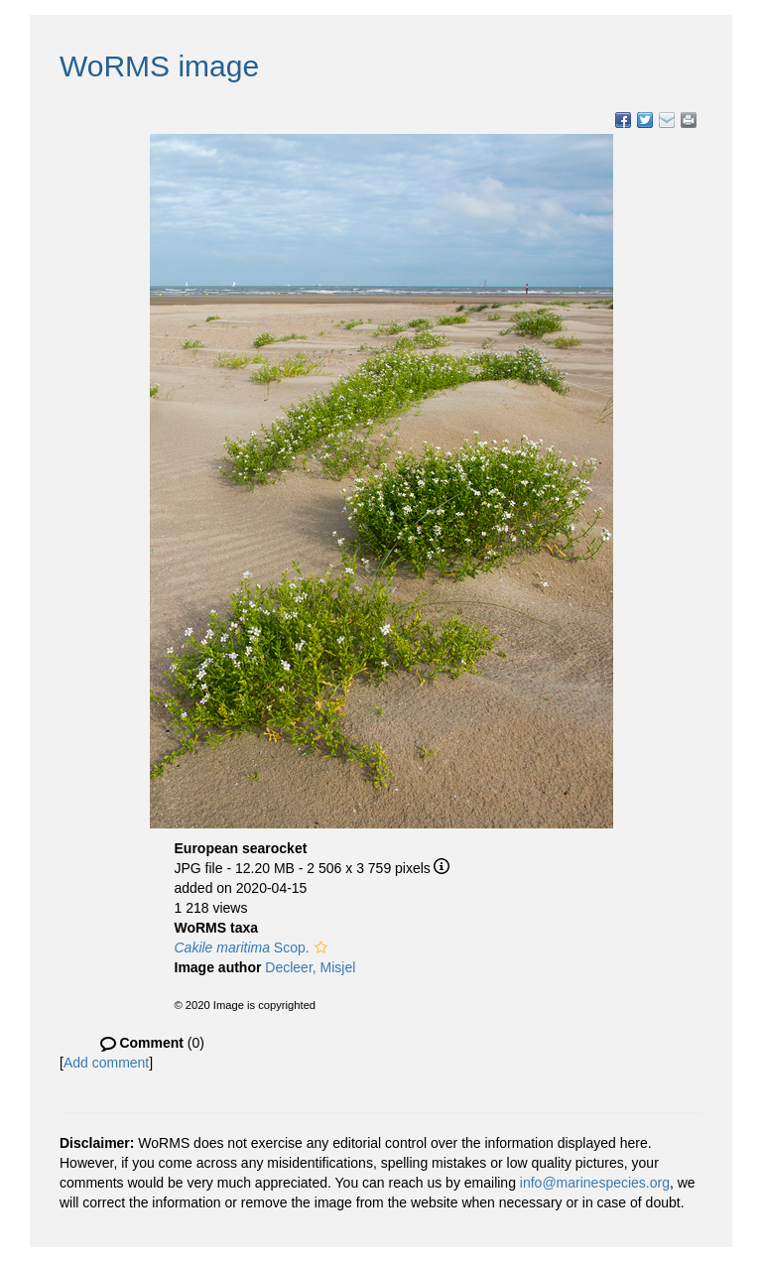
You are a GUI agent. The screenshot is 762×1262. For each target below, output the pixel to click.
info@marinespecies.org (595, 1183)
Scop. (242, 947)
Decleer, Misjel (310, 967)
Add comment (106, 1063)
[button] (321, 947)
